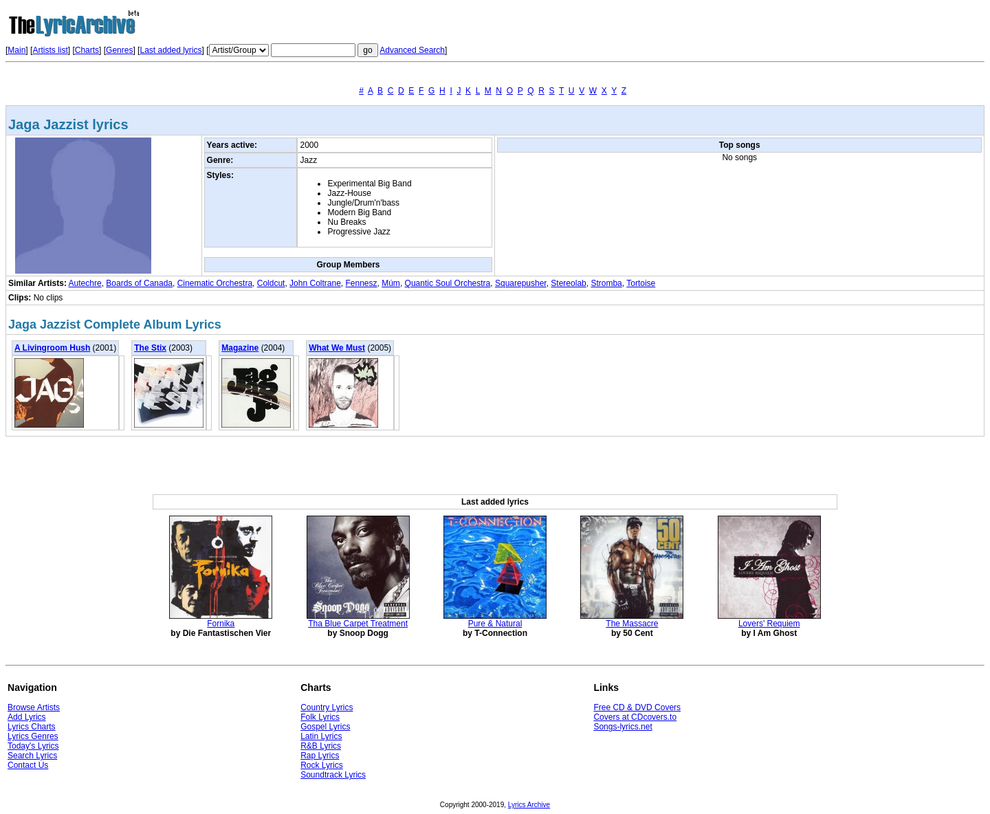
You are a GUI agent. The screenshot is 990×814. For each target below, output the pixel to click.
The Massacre (632, 623)
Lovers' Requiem (769, 623)
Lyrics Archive (529, 804)
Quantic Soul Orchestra (448, 283)
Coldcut (271, 283)
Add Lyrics (27, 717)
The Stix (150, 348)
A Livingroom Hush (52, 348)
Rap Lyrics (319, 755)
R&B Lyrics (320, 746)
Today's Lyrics (33, 746)
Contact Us (28, 765)
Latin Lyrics (321, 736)
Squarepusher (521, 283)
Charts (87, 50)
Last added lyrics (170, 50)
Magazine (239, 348)
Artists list (49, 50)
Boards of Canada (139, 283)
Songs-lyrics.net (622, 727)
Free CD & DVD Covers (637, 707)
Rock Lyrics (321, 765)
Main (16, 50)
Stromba (606, 283)
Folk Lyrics (320, 717)
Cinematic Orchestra (214, 283)
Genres (119, 50)
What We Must (337, 348)
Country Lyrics (326, 707)
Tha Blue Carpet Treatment (358, 623)
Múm (391, 283)
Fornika (220, 623)
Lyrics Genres (33, 736)
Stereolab (568, 283)
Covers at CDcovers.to (634, 717)
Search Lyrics (32, 755)
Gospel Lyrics (325, 727)
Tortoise (640, 283)
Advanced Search (412, 50)
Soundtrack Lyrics (333, 775)
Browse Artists (34, 707)
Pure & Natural (495, 623)
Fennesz (361, 283)
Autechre (85, 283)
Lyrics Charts (32, 727)
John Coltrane (315, 283)
